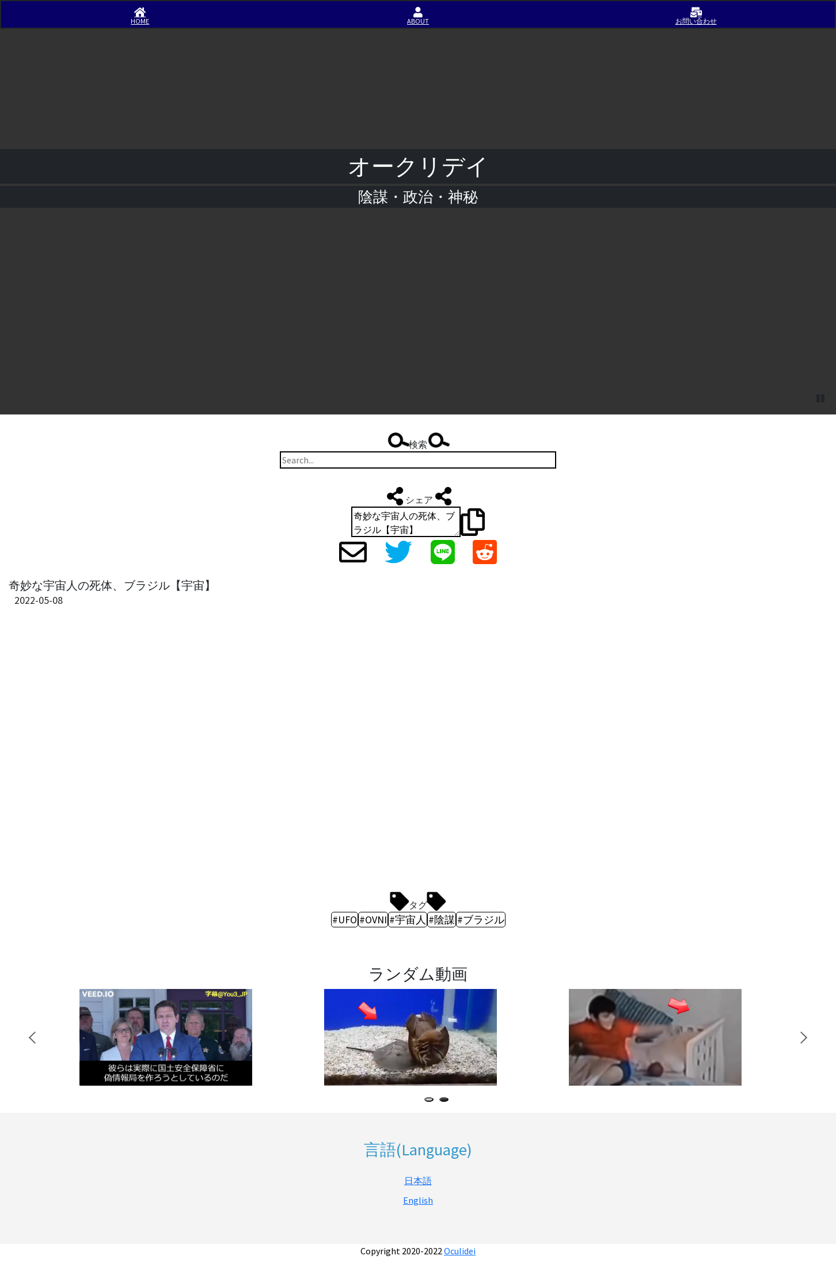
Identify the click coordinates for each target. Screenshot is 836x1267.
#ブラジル (480, 919)
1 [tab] (431, 1101)
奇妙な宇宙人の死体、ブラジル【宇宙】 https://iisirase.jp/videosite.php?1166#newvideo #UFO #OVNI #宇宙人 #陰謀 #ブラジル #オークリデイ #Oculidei (406, 522)
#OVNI (373, 919)
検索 (418, 441)
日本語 (418, 1180)
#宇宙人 (407, 919)
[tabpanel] (183, 1037)
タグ (418, 902)
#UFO (344, 919)
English (418, 1200)
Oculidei (460, 1251)
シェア (418, 496)
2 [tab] (446, 1101)
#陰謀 (441, 919)
